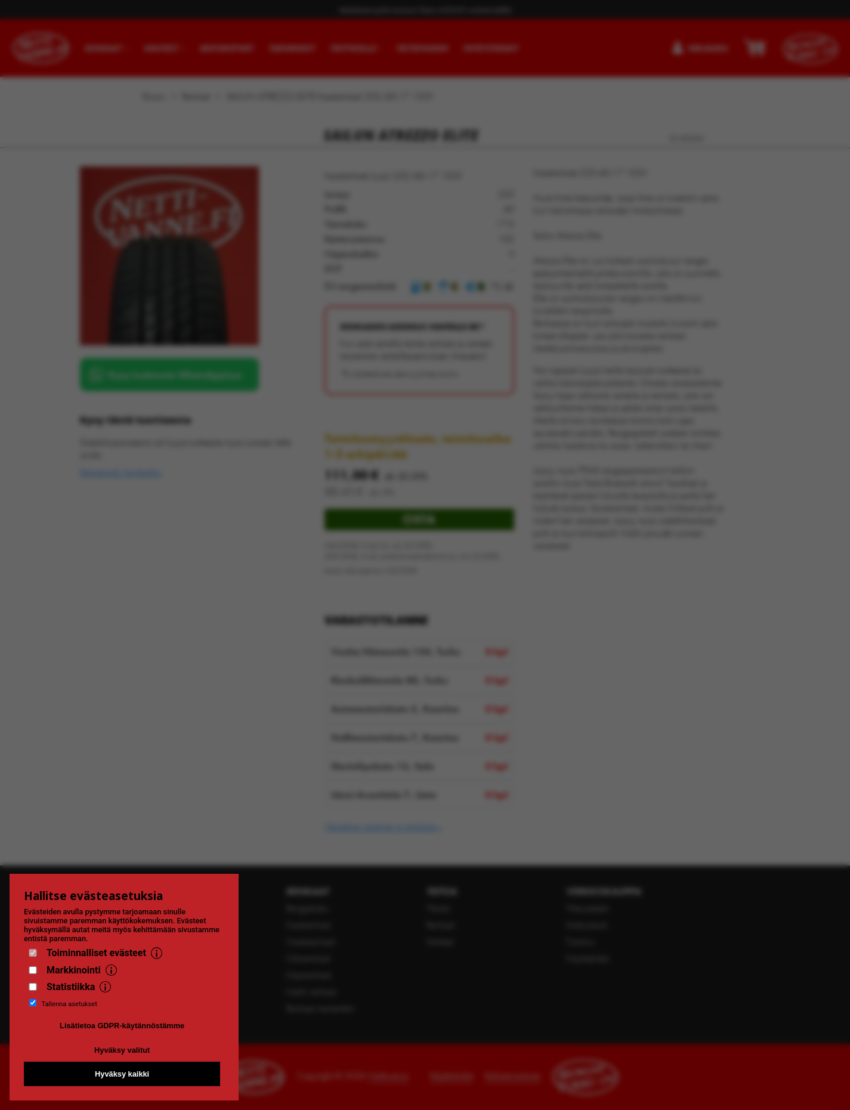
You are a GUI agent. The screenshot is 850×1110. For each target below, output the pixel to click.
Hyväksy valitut (122, 1050)
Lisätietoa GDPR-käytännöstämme (122, 1025)
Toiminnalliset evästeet (96, 953)
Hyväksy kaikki (122, 1073)
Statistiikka (71, 986)
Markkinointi (74, 970)
